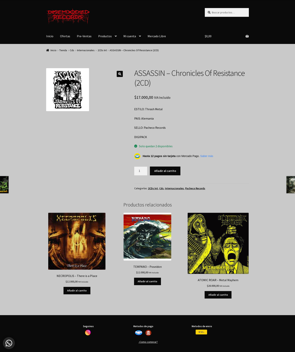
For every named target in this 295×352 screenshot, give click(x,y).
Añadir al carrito (165, 171)
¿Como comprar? (148, 342)
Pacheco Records (195, 188)
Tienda (63, 50)
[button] (120, 74)
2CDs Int (102, 50)
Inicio (49, 36)
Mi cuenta (129, 36)
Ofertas (65, 36)
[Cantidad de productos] (140, 171)
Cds (72, 50)
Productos (105, 36)
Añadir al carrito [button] (77, 290)
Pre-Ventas (84, 36)
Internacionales (86, 50)
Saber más (206, 156)
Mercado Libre (157, 36)
